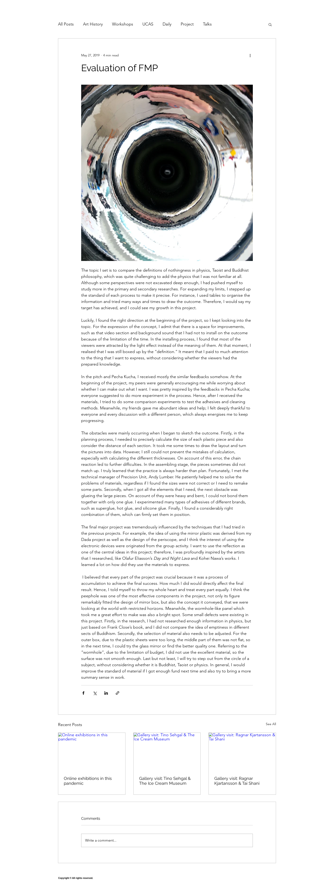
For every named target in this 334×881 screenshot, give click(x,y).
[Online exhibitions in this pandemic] (91, 751)
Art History (93, 24)
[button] (270, 24)
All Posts (66, 24)
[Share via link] (117, 693)
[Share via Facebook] (83, 693)
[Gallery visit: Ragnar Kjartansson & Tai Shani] (242, 751)
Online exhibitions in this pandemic (88, 781)
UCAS (147, 24)
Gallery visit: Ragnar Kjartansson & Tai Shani (237, 781)
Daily (167, 24)
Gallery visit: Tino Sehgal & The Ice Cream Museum (165, 781)
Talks (207, 24)
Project (187, 24)
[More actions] (250, 55)
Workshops (122, 24)
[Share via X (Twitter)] (95, 693)
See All (271, 724)
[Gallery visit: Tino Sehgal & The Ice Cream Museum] (167, 751)
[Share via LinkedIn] (106, 693)
